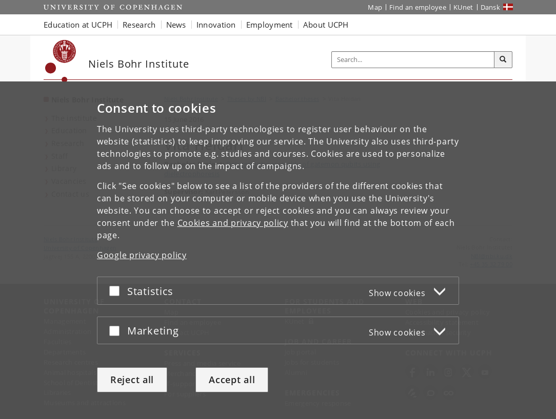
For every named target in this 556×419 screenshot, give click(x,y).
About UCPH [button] (326, 24)
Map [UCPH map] (375, 7)
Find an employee (417, 7)
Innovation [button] (216, 24)
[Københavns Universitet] (60, 61)
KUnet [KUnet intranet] (463, 7)
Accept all (232, 379)
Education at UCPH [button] (78, 24)
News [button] (176, 24)
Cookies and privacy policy (232, 222)
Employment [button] (269, 24)
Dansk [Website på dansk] (491, 7)
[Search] (503, 60)
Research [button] (139, 24)
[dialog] (278, 250)
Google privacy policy (142, 255)
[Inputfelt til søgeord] (413, 59)
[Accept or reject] (117, 290)
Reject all (132, 379)
